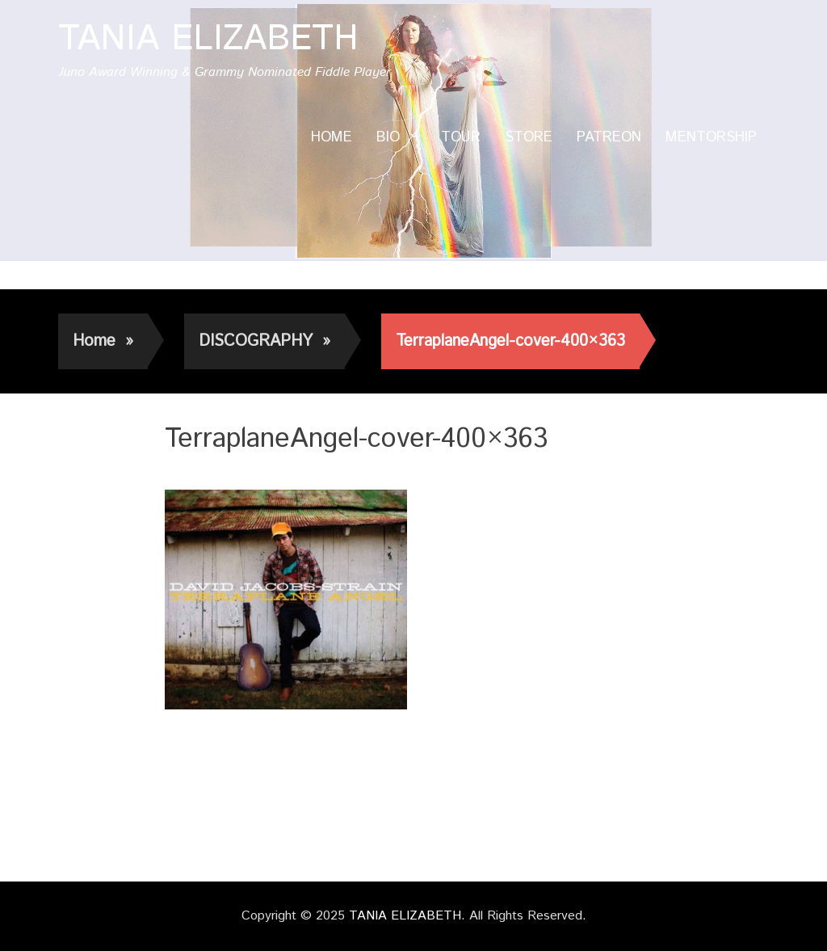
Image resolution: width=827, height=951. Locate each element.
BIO (388, 137)
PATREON (609, 137)
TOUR (461, 137)
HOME (331, 137)
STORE (528, 137)
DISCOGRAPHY (264, 341)
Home (103, 341)
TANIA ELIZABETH (208, 39)
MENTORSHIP (711, 137)
